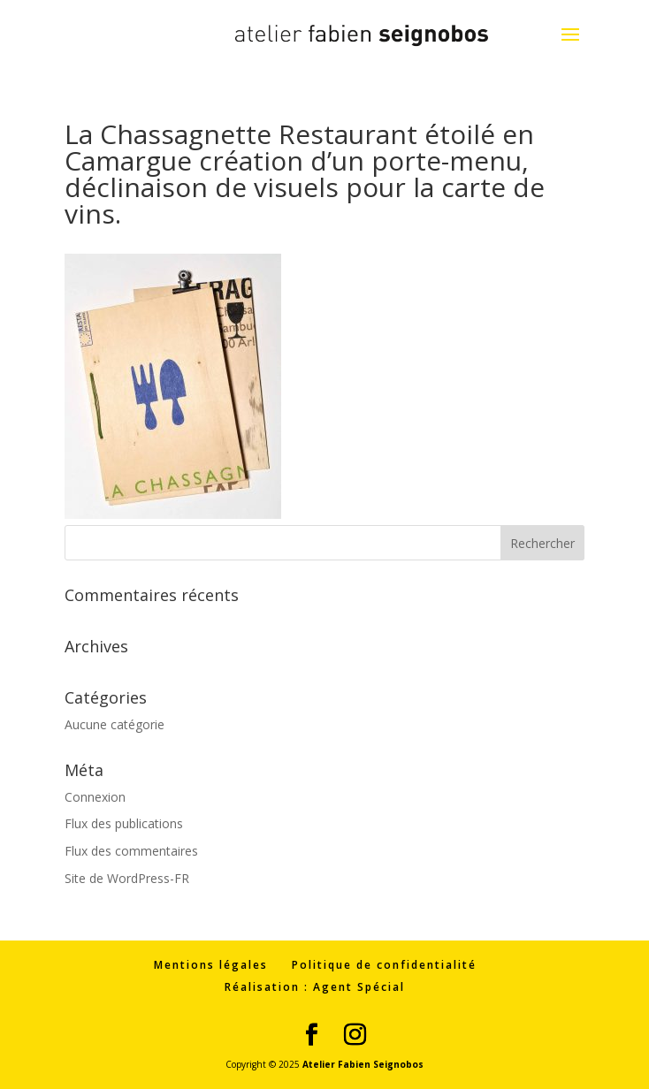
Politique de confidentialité (384, 964)
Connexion (95, 796)
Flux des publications (124, 823)
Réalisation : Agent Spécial (315, 986)
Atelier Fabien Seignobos (363, 1064)
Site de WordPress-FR (127, 878)
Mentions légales (211, 964)
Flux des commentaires (131, 850)
